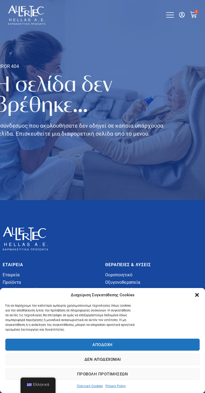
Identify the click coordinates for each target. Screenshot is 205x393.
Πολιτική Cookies (90, 386)
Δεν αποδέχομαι (102, 359)
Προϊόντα (12, 282)
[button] (197, 295)
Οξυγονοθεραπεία (122, 282)
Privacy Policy (115, 386)
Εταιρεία (11, 274)
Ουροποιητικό (118, 274)
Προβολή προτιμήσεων (102, 374)
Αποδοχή (102, 344)
